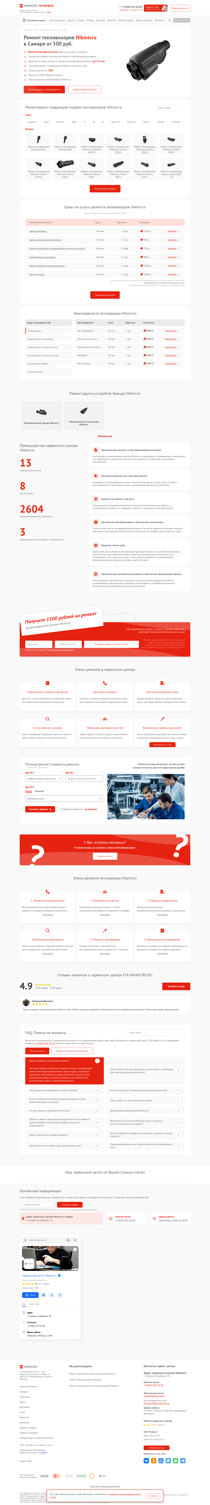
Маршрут (30, 1295)
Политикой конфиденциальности (84, 1209)
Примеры (25, 1396)
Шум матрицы (83, 363)
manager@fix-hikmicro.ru (156, 1403)
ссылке (43, 1452)
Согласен (153, 1495)
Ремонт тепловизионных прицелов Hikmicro (92, 1373)
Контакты (159, 20)
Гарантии (111, 20)
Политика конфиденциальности (105, 1486)
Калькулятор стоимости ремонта (36, 1437)
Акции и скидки (125, 20)
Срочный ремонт (57, 20)
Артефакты (82, 355)
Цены (71, 20)
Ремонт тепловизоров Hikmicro (85, 1379)
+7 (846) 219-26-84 (132, 6)
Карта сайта (26, 1461)
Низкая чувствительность (89, 347)
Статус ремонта (182, 20)
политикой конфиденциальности (61, 650)
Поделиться (146, 1460)
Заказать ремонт (40, 809)
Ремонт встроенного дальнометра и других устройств (57, 248)
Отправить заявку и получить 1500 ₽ (111, 644)
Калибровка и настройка (42, 257)
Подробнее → (171, 331)
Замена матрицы (38, 231)
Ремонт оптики (37, 274)
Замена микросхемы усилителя (45, 239)
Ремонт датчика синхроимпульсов (47, 265)
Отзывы (90, 20)
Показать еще (105, 436)
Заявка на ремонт (144, 20)
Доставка (100, 20)
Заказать (174, 231)
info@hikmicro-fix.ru (154, 1395)
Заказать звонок (105, 856)
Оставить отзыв (176, 986)
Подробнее (47, 914)
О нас (80, 20)
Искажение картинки (87, 339)
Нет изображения (85, 330)
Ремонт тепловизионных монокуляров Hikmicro (94, 1385)
